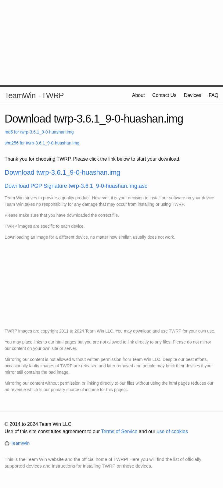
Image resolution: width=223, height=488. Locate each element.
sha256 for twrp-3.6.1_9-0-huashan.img (42, 143)
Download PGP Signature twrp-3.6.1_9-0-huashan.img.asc (76, 186)
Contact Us (164, 95)
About (138, 95)
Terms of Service (119, 431)
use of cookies (172, 431)
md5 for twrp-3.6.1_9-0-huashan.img (39, 132)
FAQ (213, 95)
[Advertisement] (111, 42)
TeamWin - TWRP (34, 95)
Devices (192, 95)
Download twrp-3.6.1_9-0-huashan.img (62, 172)
